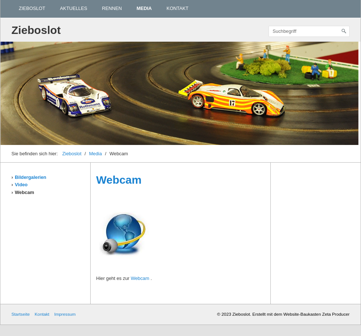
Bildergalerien (30, 177)
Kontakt (178, 8)
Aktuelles (73, 8)
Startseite (20, 314)
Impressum (65, 314)
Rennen (112, 8)
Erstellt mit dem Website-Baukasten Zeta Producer (301, 314)
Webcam (24, 192)
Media (144, 8)
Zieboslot (32, 8)
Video (21, 184)
